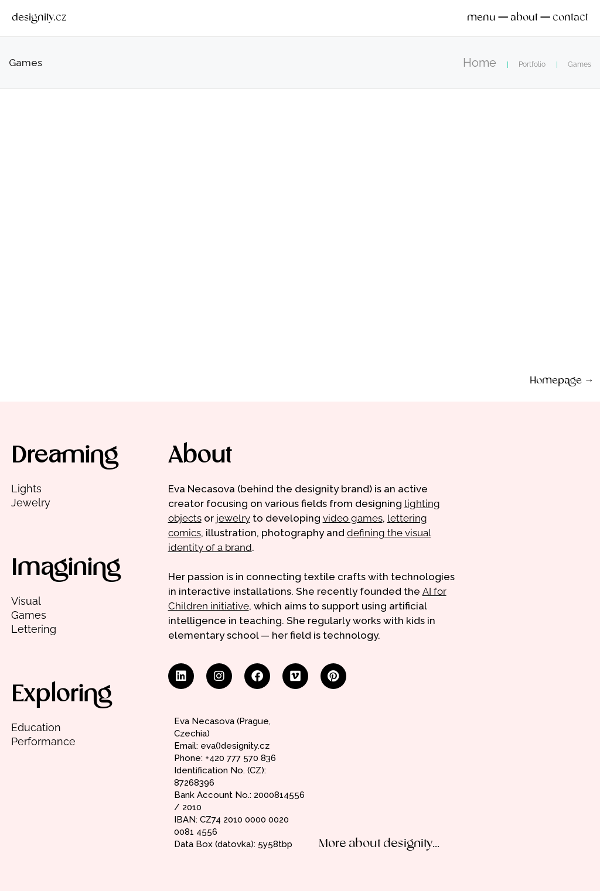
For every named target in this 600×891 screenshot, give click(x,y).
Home (479, 63)
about (524, 18)
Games (28, 615)
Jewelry (30, 502)
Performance (43, 741)
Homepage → (562, 381)
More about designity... (379, 843)
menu (481, 18)
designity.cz (39, 18)
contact (570, 18)
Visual (26, 601)
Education (36, 727)
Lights (26, 488)
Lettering (33, 629)
